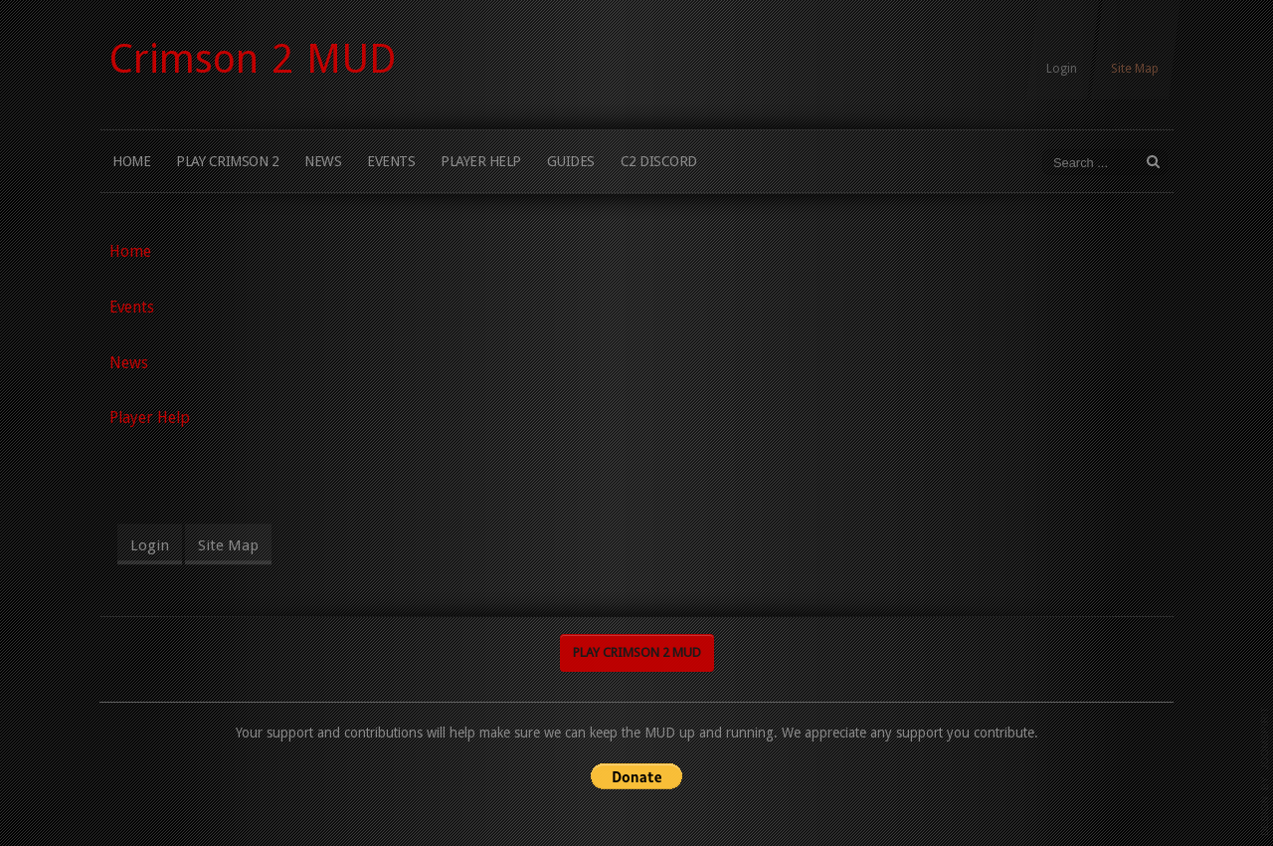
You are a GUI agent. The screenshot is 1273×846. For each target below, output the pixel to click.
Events (391, 161)
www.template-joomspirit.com (1265, 771)
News (322, 161)
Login (1061, 69)
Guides (571, 161)
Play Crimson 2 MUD (637, 651)
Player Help (481, 161)
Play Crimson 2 (227, 161)
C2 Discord (659, 161)
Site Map (1135, 69)
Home (131, 161)
